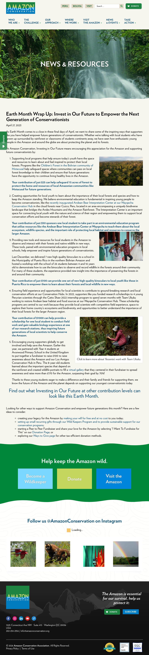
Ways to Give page (44, 435)
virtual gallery (76, 369)
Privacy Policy (12, 648)
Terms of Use (28, 648)
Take (130, 21)
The (32, 21)
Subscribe (130, 611)
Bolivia (77, 6)
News (113, 21)
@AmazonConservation (70, 521)
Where (72, 21)
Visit (89, 6)
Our (53, 21)
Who (14, 21)
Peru (65, 6)
